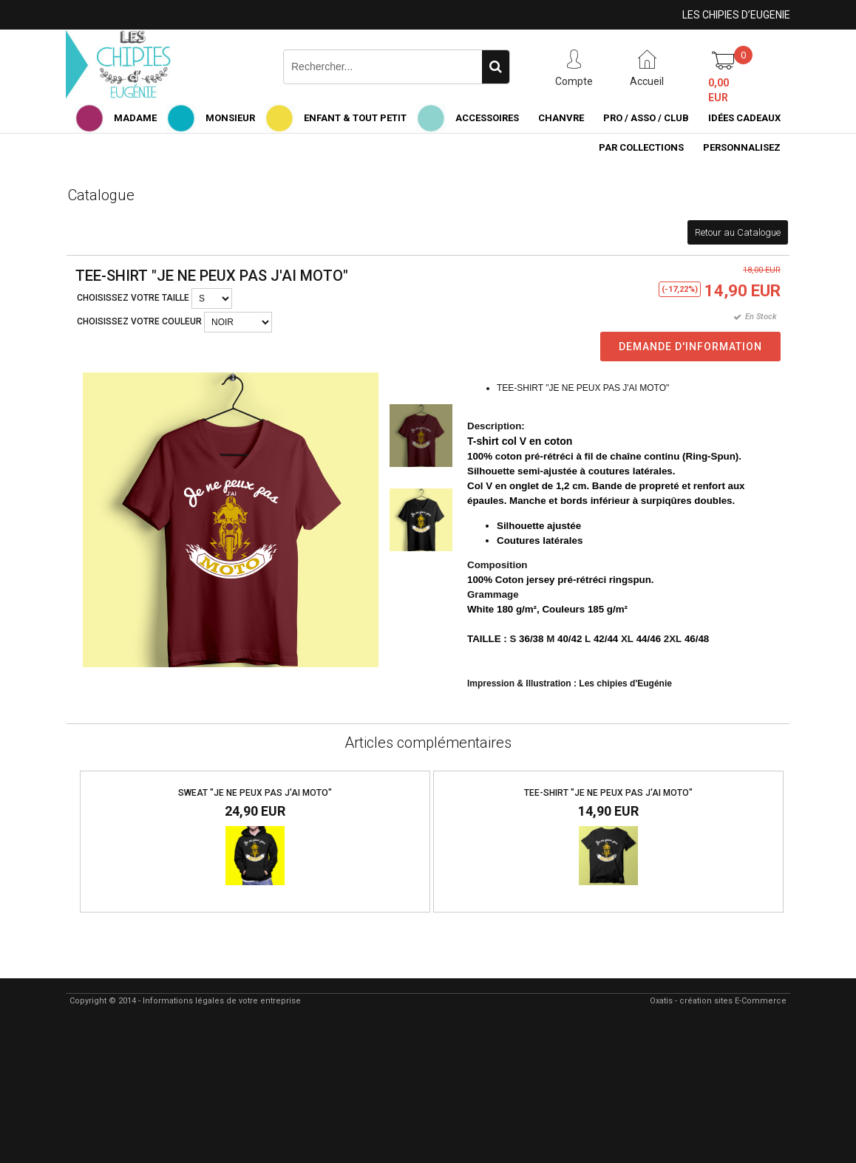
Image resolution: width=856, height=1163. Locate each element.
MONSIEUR (230, 117)
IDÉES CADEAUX (744, 117)
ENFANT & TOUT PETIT (355, 117)
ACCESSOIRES (487, 117)
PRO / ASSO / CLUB (646, 117)
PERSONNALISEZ (742, 147)
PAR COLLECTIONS (641, 147)
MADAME (135, 117)
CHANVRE (561, 117)
